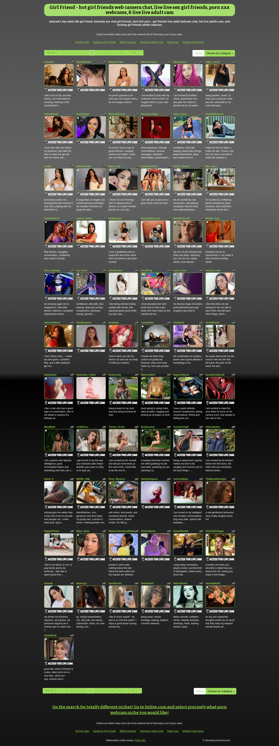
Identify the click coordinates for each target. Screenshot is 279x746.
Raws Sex (173, 42)
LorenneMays (180, 479)
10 (114, 52)
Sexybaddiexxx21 (150, 218)
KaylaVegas (82, 114)
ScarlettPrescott (214, 114)
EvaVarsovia (148, 427)
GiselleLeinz (115, 270)
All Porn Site (82, 42)
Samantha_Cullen (86, 374)
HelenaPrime (180, 583)
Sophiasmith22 (149, 166)
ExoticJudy (115, 374)
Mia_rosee (211, 166)
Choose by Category (219, 53)
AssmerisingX (181, 427)
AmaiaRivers (213, 322)
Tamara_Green (117, 427)
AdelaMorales (83, 62)
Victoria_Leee (213, 270)
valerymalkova (52, 322)
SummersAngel (149, 114)
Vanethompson (149, 479)
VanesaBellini (213, 583)
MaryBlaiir (49, 427)
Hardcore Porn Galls (104, 42)
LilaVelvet (178, 322)
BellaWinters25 (181, 218)
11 (120, 52)
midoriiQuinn (213, 427)
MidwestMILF (148, 374)
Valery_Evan (180, 114)
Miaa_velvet (82, 531)
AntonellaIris (51, 114)
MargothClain (116, 62)
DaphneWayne (181, 374)
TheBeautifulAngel (216, 479)
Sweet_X (49, 479)
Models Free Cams (193, 42)
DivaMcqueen (83, 322)
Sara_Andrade (52, 270)
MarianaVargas (149, 62)
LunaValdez (147, 322)
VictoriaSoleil (83, 166)
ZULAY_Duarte (181, 166)
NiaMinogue (115, 218)
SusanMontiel (180, 531)
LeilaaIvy (49, 62)
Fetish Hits (140, 740)
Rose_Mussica (117, 479)
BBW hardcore (128, 42)
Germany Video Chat (151, 42)
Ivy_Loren (81, 270)
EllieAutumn (180, 62)
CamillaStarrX (51, 218)
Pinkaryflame (148, 531)
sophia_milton (84, 218)
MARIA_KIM (83, 479)
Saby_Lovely (213, 62)
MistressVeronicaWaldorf (122, 531)
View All (50, 52)
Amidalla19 (50, 635)
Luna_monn (179, 270)
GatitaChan (50, 374)
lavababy (114, 322)
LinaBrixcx (82, 427)
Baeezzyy (81, 583)
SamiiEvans (115, 583)
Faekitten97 (147, 583)
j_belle (47, 166)
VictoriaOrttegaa (215, 531)
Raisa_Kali (115, 166)
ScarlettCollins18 (215, 374)
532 (134, 52)
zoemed (48, 583)
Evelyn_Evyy (213, 218)
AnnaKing (146, 270)
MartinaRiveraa (117, 114)
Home (198, 53)
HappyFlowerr (52, 531)
